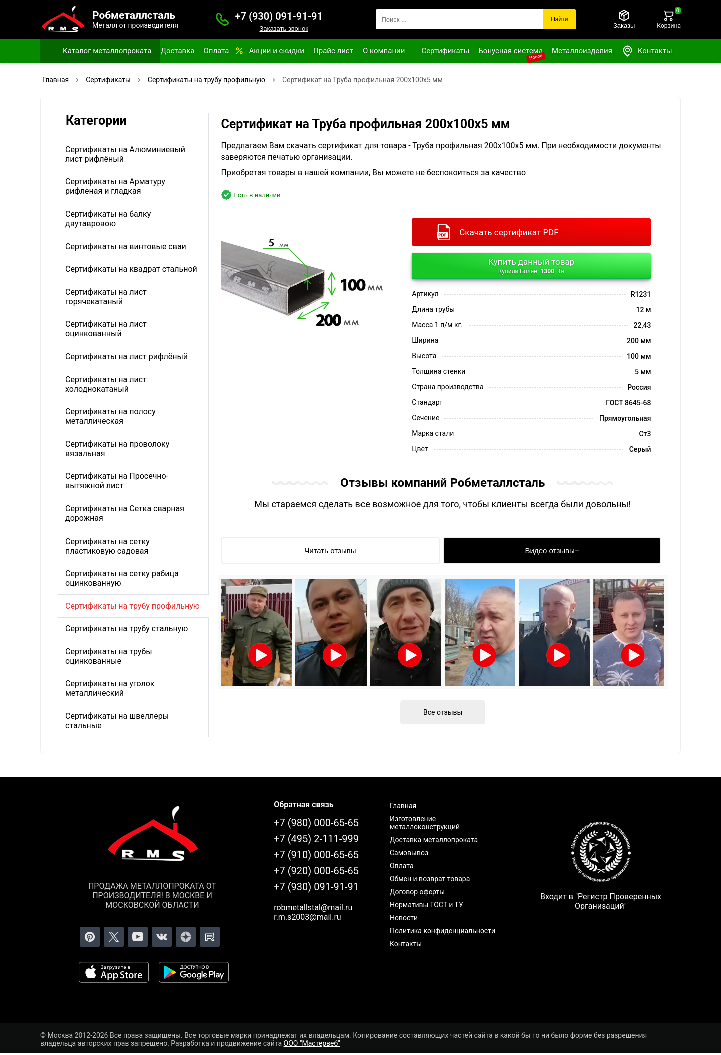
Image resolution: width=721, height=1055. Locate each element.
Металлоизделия (582, 50)
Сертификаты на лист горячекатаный (106, 296)
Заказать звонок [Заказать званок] (283, 28)
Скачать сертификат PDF (508, 232)
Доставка (178, 50)
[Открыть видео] (256, 632)
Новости (404, 918)
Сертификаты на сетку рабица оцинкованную (122, 578)
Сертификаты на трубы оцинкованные (108, 656)
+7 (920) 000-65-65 (316, 871)
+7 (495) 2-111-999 (316, 839)
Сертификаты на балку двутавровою (108, 218)
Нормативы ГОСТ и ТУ (426, 905)
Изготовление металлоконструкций (425, 823)
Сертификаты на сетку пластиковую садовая (107, 546)
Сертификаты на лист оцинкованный (106, 328)
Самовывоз (409, 853)
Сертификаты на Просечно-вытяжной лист (116, 480)
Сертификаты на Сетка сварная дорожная (124, 513)
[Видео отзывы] (552, 550)
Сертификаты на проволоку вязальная (117, 448)
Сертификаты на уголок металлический (109, 688)
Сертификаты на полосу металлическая (110, 416)
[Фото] (305, 278)
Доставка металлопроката (434, 840)
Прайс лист (333, 50)
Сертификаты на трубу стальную (126, 628)
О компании (384, 50)
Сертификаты (445, 50)
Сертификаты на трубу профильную (132, 606)
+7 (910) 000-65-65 (316, 855)
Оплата (216, 50)
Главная (403, 806)
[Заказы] (624, 19)
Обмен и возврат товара (430, 879)
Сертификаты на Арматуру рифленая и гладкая (115, 186)
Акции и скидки (276, 50)
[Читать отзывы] (330, 550)
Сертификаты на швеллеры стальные (117, 720)
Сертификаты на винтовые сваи (125, 246)
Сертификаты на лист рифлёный (126, 356)
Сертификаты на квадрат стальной (131, 269)
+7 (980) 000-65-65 (316, 823)
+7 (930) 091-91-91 (279, 16)
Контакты (646, 51)
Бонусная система (510, 50)
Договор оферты (417, 892)
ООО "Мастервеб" (312, 1043)
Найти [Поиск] (559, 19)
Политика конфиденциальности (442, 931)
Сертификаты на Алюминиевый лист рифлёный (125, 154)
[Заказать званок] (222, 19)
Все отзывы (442, 712)
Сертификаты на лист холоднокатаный (106, 384)
